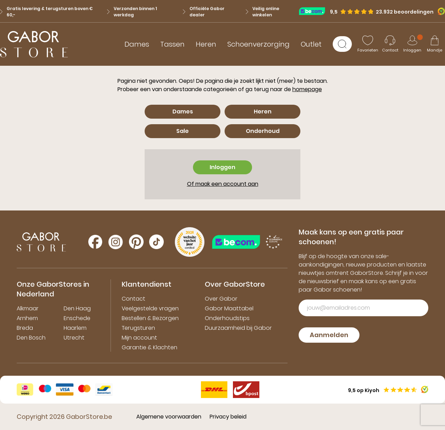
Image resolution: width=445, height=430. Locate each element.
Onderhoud (263, 131)
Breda (25, 328)
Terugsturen (138, 328)
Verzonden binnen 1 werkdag (132, 12)
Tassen (172, 44)
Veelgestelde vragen (150, 308)
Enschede (77, 318)
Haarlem (75, 328)
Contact (133, 299)
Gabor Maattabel (229, 308)
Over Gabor (221, 299)
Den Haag (77, 308)
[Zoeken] (342, 44)
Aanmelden (329, 335)
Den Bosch (31, 338)
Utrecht (74, 338)
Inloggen (222, 167)
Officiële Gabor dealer (204, 12)
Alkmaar (28, 308)
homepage (307, 89)
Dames (136, 44)
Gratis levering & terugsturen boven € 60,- (46, 12)
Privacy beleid (228, 417)
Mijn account (139, 338)
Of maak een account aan (222, 184)
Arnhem (27, 318)
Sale (182, 131)
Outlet (311, 44)
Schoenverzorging (258, 44)
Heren (206, 44)
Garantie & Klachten (149, 347)
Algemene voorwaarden (168, 417)
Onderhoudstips (227, 318)
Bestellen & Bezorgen (150, 318)
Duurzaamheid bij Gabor (238, 328)
